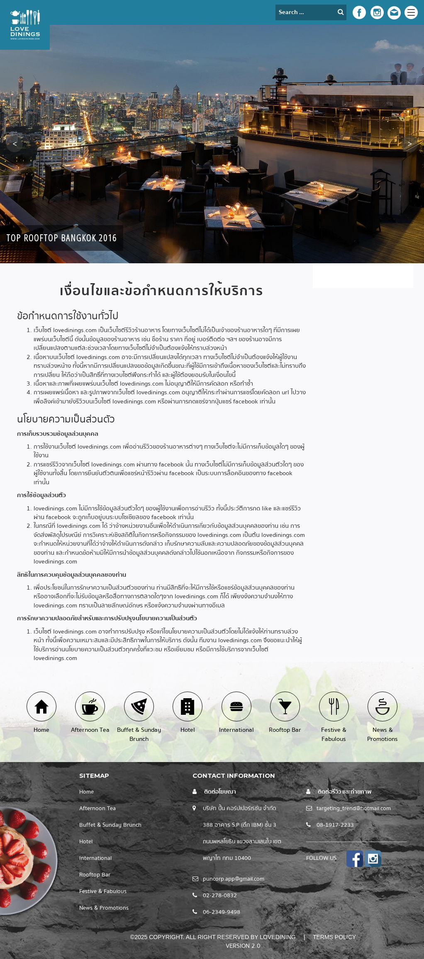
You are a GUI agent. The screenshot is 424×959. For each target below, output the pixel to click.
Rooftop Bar (94, 874)
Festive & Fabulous (103, 891)
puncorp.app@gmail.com (233, 879)
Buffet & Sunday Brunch (110, 825)
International (95, 858)
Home (86, 791)
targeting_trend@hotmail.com (354, 808)
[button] (14, 144)
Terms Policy (334, 937)
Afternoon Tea (97, 808)
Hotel (86, 841)
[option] (212, 144)
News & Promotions (104, 908)
